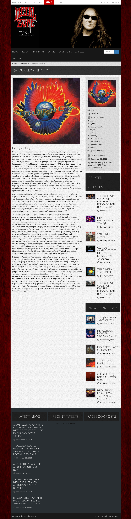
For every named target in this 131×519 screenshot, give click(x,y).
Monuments (19, 58)
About (27, 2)
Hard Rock (108, 162)
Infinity (100, 162)
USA (103, 165)
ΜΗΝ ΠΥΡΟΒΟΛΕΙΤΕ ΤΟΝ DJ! (105, 220)
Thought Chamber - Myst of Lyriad (107, 318)
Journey (94, 162)
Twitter (115, 2)
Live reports (65, 51)
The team (38, 2)
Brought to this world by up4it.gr (24, 516)
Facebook (104, 2)
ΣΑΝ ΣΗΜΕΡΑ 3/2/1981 (104, 235)
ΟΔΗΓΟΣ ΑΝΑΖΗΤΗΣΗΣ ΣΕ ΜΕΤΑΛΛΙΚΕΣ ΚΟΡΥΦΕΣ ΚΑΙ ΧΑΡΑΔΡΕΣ (106, 253)
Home (14, 63)
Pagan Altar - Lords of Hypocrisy (107, 348)
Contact (59, 2)
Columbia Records (95, 167)
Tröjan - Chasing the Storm (106, 362)
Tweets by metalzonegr (65, 423)
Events (51, 51)
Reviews (25, 51)
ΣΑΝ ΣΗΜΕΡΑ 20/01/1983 (104, 271)
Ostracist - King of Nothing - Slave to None (107, 376)
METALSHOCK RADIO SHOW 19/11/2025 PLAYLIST (105, 394)
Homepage (16, 2)
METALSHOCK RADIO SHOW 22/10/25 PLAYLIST (108, 333)
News (15, 51)
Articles (79, 51)
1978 (99, 165)
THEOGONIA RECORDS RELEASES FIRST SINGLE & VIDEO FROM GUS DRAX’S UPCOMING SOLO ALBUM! (26, 450)
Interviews (38, 51)
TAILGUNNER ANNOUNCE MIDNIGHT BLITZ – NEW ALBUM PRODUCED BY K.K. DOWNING (27, 483)
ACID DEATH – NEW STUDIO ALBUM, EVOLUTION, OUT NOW (27, 467)
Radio (48, 2)
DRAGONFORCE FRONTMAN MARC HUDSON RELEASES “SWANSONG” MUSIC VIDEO (27, 500)
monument (92, 165)
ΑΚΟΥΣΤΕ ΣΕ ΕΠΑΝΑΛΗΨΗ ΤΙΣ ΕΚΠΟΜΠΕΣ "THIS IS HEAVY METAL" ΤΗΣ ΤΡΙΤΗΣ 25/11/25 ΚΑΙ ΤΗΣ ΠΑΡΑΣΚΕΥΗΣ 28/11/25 (28, 430)
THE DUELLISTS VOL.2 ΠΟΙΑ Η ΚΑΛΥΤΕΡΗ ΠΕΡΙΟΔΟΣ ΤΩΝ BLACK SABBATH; (106, 201)
